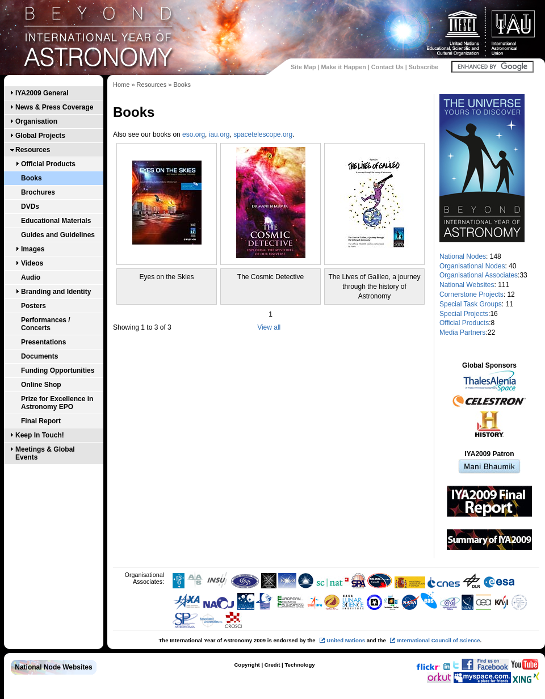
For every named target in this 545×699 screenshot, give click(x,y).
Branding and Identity (56, 292)
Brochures (38, 192)
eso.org (193, 134)
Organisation (36, 121)
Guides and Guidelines (58, 235)
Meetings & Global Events (45, 453)
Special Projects (463, 314)
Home (121, 84)
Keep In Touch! (39, 435)
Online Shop (41, 385)
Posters (33, 306)
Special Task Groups (470, 304)
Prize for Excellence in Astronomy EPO (57, 403)
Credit (272, 665)
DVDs (30, 206)
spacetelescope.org (262, 134)
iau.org (219, 134)
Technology (299, 665)
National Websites (466, 285)
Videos (32, 263)
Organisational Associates (478, 275)
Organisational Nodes (472, 266)
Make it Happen (343, 67)
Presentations (43, 342)
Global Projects (40, 136)
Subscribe (423, 67)
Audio (30, 277)
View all (268, 327)
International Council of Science (438, 640)
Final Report (41, 421)
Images (32, 249)
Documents (39, 356)
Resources (32, 150)
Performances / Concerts (45, 324)
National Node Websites (53, 667)
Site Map (303, 67)
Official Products (48, 164)
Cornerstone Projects (471, 294)
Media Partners (462, 332)
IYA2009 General (42, 93)
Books (31, 178)
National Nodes (462, 256)
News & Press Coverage (54, 107)
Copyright (246, 665)
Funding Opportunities (57, 370)
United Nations (345, 640)
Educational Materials (56, 221)
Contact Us (387, 67)
